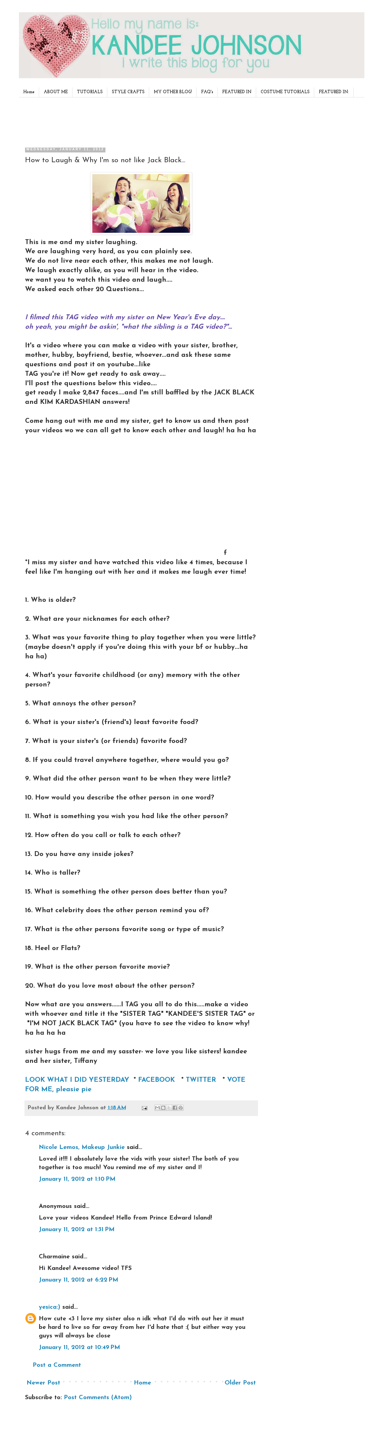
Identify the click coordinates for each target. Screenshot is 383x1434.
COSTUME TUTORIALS (285, 92)
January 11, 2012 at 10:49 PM (79, 1347)
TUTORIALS (90, 92)
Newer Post (43, 1383)
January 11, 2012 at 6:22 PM (78, 1280)
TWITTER (202, 1080)
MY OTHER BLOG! (173, 92)
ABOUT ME (56, 92)
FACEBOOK (156, 1080)
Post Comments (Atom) (98, 1398)
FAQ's (207, 92)
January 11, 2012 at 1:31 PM (77, 1230)
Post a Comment (57, 1365)
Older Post (240, 1383)
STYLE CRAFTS (128, 92)
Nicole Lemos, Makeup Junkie (82, 1147)
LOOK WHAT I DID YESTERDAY (77, 1080)
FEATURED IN (237, 92)
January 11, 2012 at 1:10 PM (77, 1179)
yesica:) (49, 1307)
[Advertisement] (139, 120)
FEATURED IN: (334, 92)
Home (29, 92)
